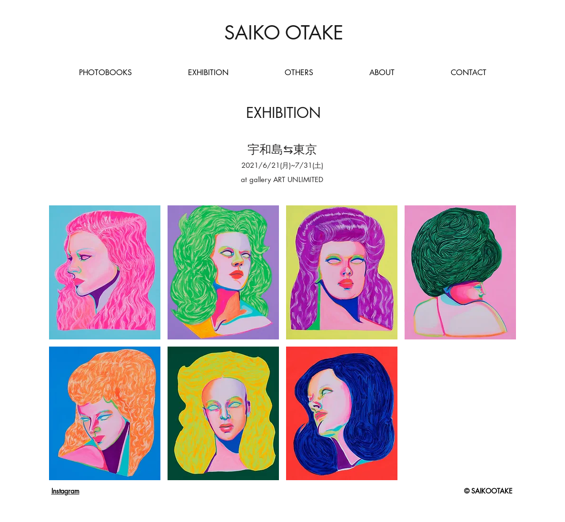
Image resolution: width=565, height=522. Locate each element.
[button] (104, 272)
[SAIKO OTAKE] (284, 32)
